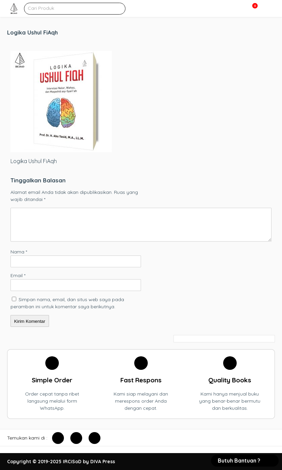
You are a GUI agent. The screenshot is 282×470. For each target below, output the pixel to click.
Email (17, 275)
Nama (18, 252)
